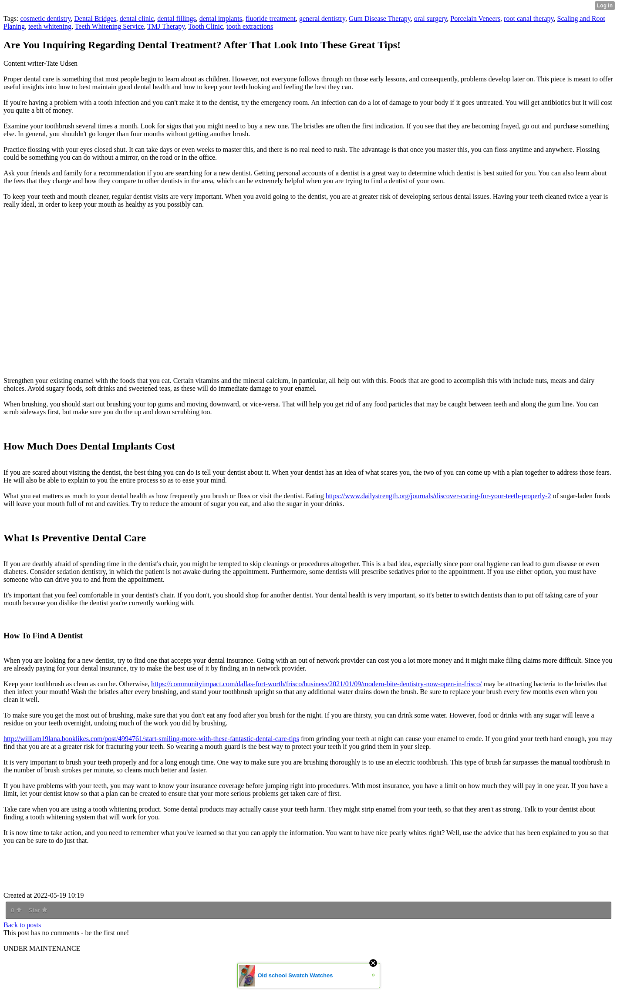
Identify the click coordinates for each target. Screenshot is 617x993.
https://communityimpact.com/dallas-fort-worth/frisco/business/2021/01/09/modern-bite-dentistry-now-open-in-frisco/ (316, 684)
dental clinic (137, 18)
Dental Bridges (95, 18)
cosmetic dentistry (45, 18)
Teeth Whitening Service (109, 26)
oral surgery (430, 18)
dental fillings (176, 18)
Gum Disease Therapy (380, 18)
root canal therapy (528, 18)
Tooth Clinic (205, 26)
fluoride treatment (271, 18)
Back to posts (22, 925)
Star (37, 910)
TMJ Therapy (166, 26)
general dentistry (322, 18)
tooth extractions (249, 26)
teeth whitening (49, 26)
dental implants (220, 18)
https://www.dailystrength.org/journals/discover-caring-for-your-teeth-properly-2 (438, 496)
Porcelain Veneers (475, 18)
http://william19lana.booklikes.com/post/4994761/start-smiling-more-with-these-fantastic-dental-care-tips (151, 738)
